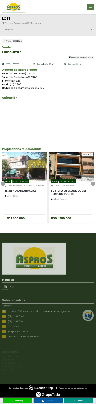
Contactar (48, 401)
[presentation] (3, 184)
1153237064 (13, 332)
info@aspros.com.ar (18, 337)
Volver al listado (12, 41)
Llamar (78, 401)
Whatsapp (17, 401)
